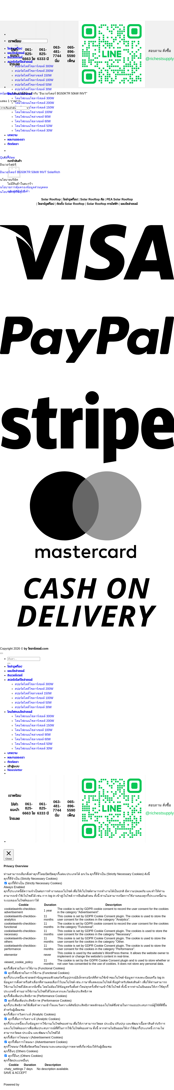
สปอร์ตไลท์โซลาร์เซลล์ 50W (33, 84)
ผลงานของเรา (16, 757)
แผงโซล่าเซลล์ (15, 670)
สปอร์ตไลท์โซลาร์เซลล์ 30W (33, 89)
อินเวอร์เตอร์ (15, 675)
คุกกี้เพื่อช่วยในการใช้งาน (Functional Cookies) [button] (34, 968)
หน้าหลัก (5, 93)
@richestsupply (160, 58)
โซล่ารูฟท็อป (14, 666)
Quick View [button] (7, 157)
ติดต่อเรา (12, 761)
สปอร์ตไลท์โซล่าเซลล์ (19, 61)
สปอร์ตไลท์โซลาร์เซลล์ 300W (34, 66)
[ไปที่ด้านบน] (1, 653)
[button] (14, 770)
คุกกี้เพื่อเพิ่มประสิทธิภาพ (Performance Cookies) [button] (35, 996)
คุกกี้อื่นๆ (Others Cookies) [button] (21, 1051)
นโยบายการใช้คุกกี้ (12, 191)
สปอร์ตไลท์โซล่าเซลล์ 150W (33, 75)
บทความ (12, 753)
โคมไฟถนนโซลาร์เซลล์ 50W (33, 743)
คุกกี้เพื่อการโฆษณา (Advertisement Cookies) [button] (33, 1037)
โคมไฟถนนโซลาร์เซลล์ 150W (34, 107)
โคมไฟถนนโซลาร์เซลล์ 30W (33, 748)
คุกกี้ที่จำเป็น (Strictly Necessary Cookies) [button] (30, 878)
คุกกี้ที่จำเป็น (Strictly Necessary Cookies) (35, 883)
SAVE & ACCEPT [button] (15, 1072)
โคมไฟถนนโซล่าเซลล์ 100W (33, 730)
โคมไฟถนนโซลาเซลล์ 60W (33, 739)
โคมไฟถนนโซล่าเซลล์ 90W (33, 734)
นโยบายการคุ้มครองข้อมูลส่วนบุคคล (24, 187)
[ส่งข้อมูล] (16, 45)
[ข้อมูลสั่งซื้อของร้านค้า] (14, 108)
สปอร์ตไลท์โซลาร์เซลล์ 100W (34, 80)
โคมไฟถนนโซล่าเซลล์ (19, 711)
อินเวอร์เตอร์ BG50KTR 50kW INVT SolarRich (30, 172)
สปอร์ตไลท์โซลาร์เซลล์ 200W (34, 70)
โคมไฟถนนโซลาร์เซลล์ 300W (34, 98)
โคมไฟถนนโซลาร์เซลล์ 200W (34, 102)
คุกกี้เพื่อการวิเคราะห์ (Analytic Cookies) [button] (30, 1014)
